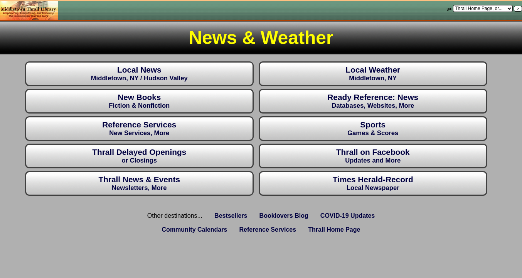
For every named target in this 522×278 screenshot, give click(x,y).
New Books (139, 101)
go (449, 9)
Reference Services (139, 128)
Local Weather (372, 73)
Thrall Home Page (334, 229)
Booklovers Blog (283, 215)
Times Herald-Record (373, 183)
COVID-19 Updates (347, 215)
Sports (372, 128)
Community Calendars (194, 229)
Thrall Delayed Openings (139, 155)
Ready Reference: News (372, 101)
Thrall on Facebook (373, 155)
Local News (139, 73)
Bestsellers (230, 215)
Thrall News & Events (139, 183)
